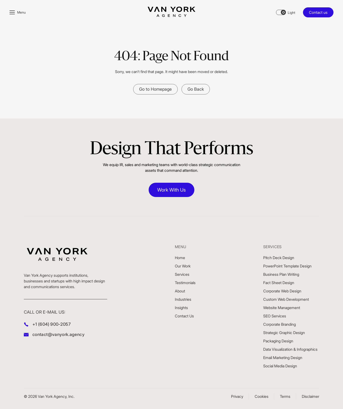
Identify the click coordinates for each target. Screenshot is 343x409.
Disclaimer (310, 396)
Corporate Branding (279, 324)
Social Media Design (280, 366)
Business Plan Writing (281, 274)
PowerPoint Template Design (287, 266)
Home (180, 257)
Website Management (281, 307)
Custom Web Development (286, 299)
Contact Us (184, 316)
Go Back (195, 89)
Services (182, 274)
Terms (285, 396)
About (180, 291)
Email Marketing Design (282, 357)
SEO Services (274, 316)
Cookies (261, 396)
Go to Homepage (155, 89)
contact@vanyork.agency (58, 334)
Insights (181, 307)
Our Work (183, 266)
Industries (183, 299)
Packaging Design (278, 341)
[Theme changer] (285, 12)
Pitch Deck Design (278, 257)
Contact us (318, 12)
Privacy (237, 396)
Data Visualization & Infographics (290, 349)
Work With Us (171, 190)
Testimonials (185, 282)
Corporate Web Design (282, 291)
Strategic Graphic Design (284, 332)
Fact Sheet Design (278, 282)
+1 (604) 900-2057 (51, 324)
